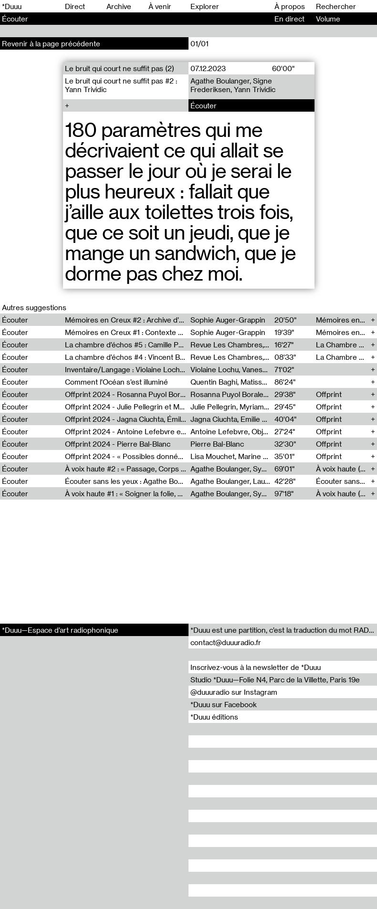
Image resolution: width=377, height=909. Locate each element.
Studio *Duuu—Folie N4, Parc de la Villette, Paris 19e (275, 679)
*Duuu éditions (214, 716)
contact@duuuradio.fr (225, 642)
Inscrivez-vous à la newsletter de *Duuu (255, 667)
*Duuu (11, 6)
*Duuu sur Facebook (223, 704)
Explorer (204, 6)
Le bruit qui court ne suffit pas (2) (119, 68)
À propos (289, 6)
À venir (159, 6)
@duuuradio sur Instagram (233, 692)
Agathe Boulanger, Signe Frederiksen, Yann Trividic (232, 85)
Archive (118, 6)
